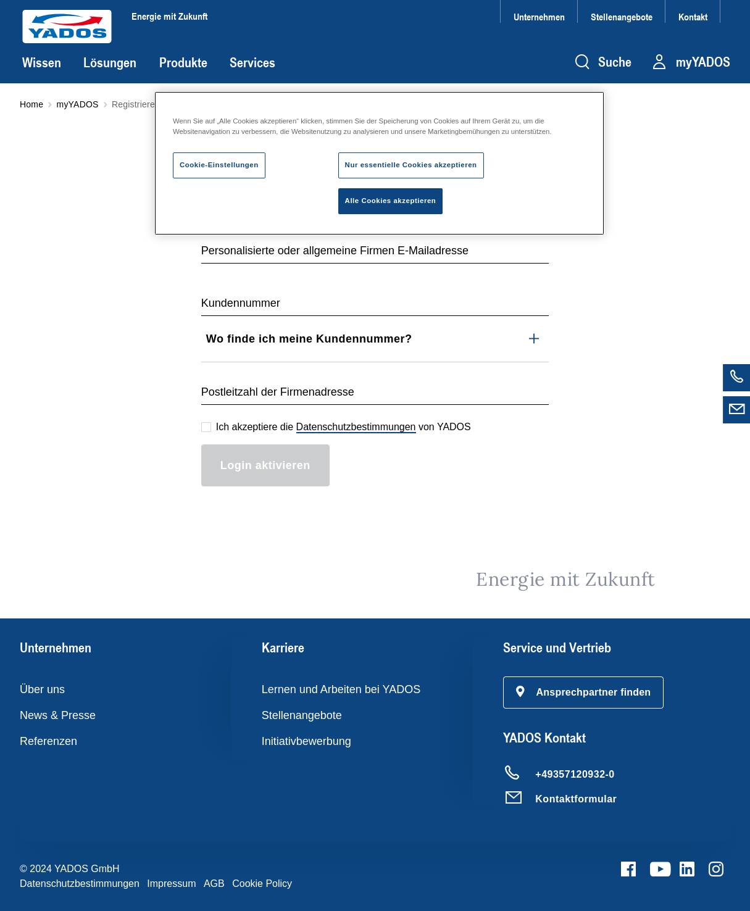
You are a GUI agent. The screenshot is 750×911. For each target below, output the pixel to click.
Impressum (171, 883)
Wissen (41, 62)
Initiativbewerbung (306, 741)
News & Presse (58, 715)
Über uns (42, 689)
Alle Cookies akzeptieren (390, 200)
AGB (214, 883)
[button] (583, 692)
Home (31, 104)
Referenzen (48, 741)
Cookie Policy (262, 883)
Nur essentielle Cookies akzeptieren (411, 164)
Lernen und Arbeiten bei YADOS (341, 689)
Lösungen (109, 62)
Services (252, 62)
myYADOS (78, 104)
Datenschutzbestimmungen (356, 427)
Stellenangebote (621, 16)
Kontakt (692, 16)
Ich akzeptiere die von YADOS (343, 427)
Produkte (183, 62)
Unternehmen (539, 16)
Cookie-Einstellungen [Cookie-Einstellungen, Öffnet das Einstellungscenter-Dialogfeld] (219, 164)
